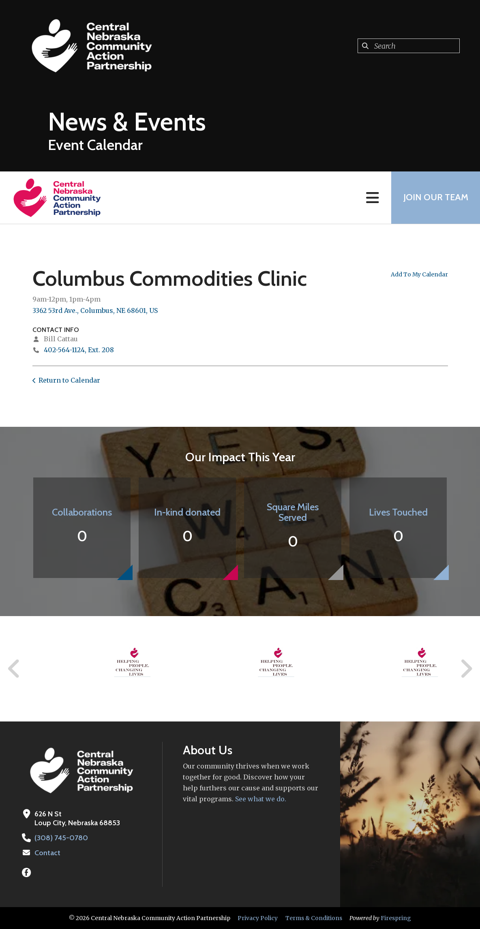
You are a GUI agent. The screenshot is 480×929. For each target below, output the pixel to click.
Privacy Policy (258, 918)
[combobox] (409, 46)
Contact (47, 852)
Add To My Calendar (419, 274)
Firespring (396, 918)
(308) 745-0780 (61, 837)
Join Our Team (435, 197)
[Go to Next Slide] (466, 669)
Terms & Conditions (313, 918)
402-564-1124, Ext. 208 (79, 350)
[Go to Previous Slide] (14, 669)
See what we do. (260, 799)
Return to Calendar (69, 380)
